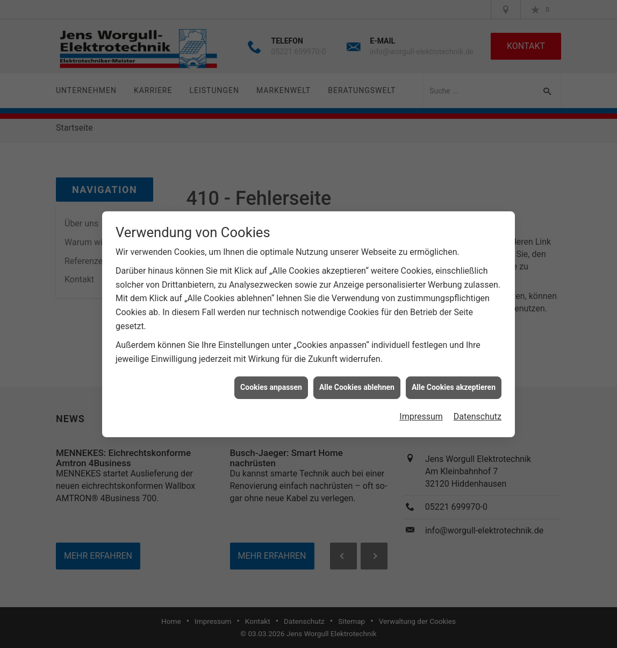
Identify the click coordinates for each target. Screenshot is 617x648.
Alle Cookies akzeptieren (454, 384)
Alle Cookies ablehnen (356, 384)
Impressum (421, 413)
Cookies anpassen (271, 384)
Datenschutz (477, 413)
